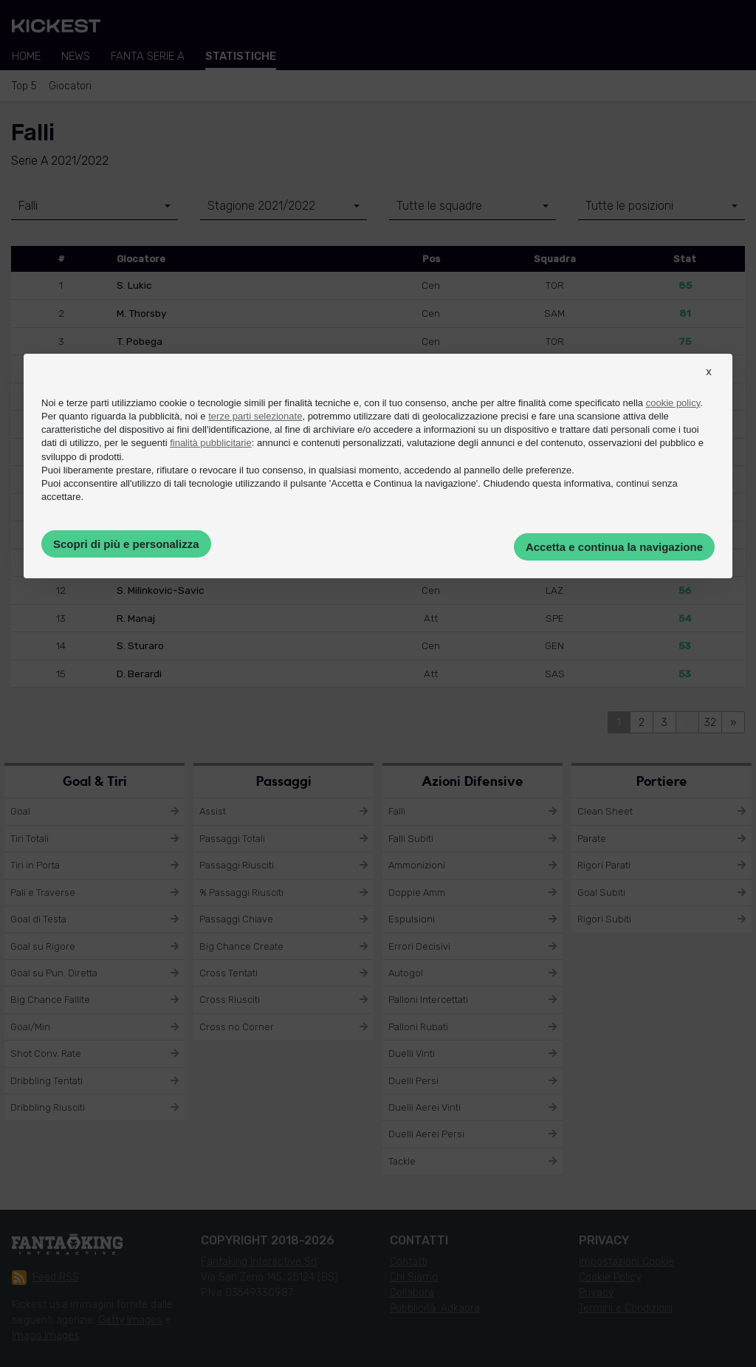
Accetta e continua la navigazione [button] (614, 547)
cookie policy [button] (673, 402)
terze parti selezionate (255, 416)
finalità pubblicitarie (211, 442)
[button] (708, 384)
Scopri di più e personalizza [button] (126, 544)
